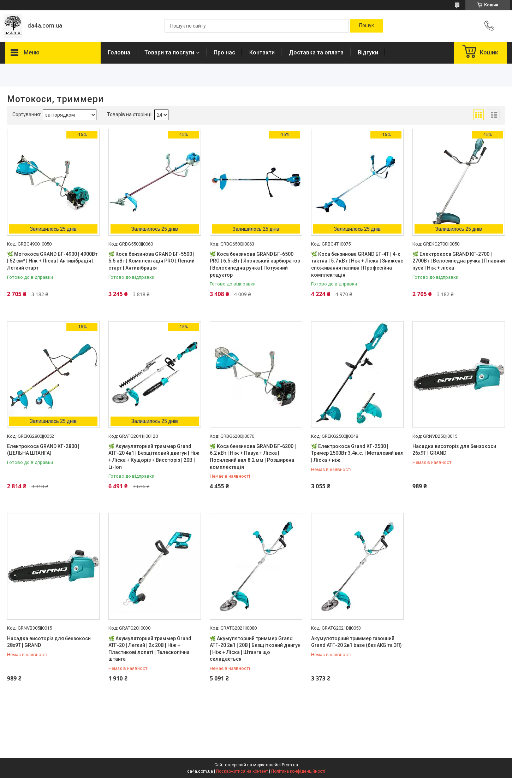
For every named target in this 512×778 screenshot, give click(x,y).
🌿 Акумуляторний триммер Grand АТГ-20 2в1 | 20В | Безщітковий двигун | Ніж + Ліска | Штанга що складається (255, 649)
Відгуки (368, 52)
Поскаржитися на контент (242, 771)
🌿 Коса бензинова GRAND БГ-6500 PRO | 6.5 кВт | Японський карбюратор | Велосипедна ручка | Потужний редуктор (255, 264)
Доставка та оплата (316, 52)
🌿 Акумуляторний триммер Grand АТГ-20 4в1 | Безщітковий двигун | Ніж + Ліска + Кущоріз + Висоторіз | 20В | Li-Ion (154, 456)
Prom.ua (290, 764)
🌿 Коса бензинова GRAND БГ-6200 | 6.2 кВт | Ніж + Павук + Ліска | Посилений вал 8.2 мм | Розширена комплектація (253, 456)
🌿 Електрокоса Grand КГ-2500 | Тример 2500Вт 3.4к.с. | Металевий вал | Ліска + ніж (357, 453)
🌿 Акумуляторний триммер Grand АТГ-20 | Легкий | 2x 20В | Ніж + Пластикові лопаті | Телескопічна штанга (149, 649)
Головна (119, 52)
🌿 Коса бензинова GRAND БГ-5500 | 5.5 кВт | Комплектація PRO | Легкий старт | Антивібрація (151, 261)
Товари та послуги (169, 52)
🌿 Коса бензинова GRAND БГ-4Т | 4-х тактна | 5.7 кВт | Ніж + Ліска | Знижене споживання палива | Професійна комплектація (357, 264)
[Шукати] (366, 26)
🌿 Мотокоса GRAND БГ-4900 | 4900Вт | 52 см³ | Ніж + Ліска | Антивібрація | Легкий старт (52, 261)
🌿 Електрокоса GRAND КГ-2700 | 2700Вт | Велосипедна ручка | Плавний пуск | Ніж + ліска (458, 261)
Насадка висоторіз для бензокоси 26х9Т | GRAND (454, 449)
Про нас (224, 52)
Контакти (262, 52)
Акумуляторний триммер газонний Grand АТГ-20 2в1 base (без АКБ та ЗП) (356, 642)
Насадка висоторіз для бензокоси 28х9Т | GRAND (49, 642)
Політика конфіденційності (298, 771)
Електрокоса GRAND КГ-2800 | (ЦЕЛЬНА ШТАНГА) (43, 449)
